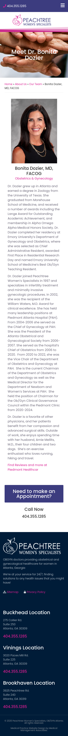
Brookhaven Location (29, 682)
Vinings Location (23, 647)
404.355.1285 (16, 6)
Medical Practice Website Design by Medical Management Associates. (34, 729)
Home (8, 84)
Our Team (35, 84)
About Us (21, 84)
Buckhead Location (26, 612)
